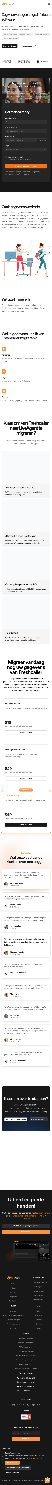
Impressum (13, 1328)
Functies (13, 1292)
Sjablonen (38, 1324)
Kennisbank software (26, 1338)
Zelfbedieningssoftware (26, 1351)
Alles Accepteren (12, 1463)
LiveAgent (22, 26)
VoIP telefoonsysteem (26, 1347)
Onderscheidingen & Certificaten (13, 1315)
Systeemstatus (39, 1291)
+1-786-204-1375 (27, 1386)
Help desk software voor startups (26, 1368)
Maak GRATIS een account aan (26, 166)
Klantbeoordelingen (13, 1320)
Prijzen (13, 1288)
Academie (38, 1320)
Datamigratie (38, 1287)
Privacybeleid (23, 174)
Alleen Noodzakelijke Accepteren (18, 1467)
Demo (13, 1284)
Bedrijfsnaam (9, 136)
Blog (38, 1311)
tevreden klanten (42, 1213)
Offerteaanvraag (38, 1300)
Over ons (13, 1311)
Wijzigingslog (38, 1295)
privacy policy (36, 1458)
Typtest (38, 1328)
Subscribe (26, 1439)
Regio (7, 146)
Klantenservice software (26, 1343)
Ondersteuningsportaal (39, 1282)
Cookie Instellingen (13, 1472)
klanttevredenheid (30, 920)
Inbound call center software (26, 1355)
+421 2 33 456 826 (27, 1378)
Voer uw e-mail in (11, 127)
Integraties (13, 1296)
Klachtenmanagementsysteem (26, 1360)
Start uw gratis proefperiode (16, 1119)
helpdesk (20, 681)
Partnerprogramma (13, 1324)
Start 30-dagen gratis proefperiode (26, 1226)
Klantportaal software (26, 1364)
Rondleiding (13, 1301)
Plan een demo (26, 1232)
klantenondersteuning (12, 757)
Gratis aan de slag (9, 46)
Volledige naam (10, 118)
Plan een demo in (29, 46)
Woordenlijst (39, 1315)
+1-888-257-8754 (27, 1382)
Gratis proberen (26, 732)
